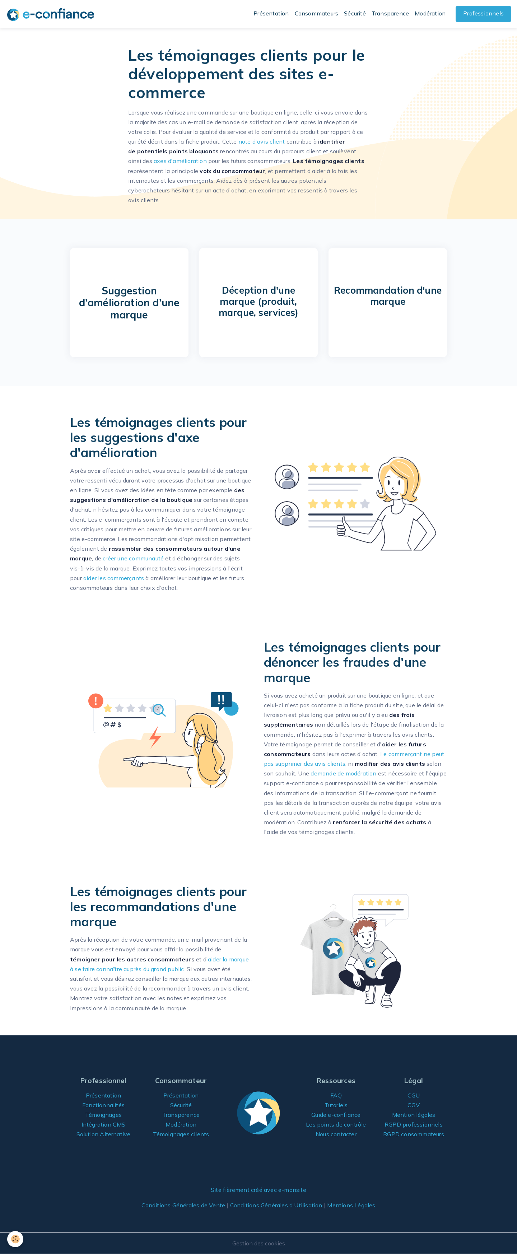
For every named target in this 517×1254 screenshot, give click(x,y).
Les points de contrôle (336, 1124)
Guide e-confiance (335, 1114)
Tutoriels (336, 1105)
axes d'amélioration (180, 160)
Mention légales (414, 1114)
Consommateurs (317, 13)
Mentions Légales (351, 1205)
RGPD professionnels (414, 1124)
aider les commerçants (113, 578)
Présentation (271, 13)
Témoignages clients (181, 1134)
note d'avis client (261, 141)
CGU (413, 1095)
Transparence (390, 13)
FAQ (336, 1095)
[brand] (52, 14)
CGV (413, 1105)
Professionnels (483, 13)
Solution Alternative (103, 1134)
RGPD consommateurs (413, 1134)
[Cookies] (15, 1239)
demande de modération (343, 773)
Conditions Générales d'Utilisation (276, 1205)
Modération (430, 13)
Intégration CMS (103, 1124)
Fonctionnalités (103, 1105)
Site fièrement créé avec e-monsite (258, 1189)
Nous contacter (336, 1134)
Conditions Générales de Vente (183, 1205)
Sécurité (355, 13)
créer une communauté (133, 558)
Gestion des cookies (258, 1243)
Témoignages (103, 1114)
